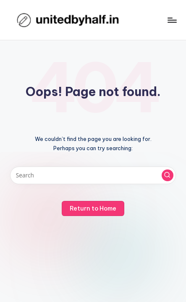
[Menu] (172, 20)
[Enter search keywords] (93, 175)
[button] (167, 175)
